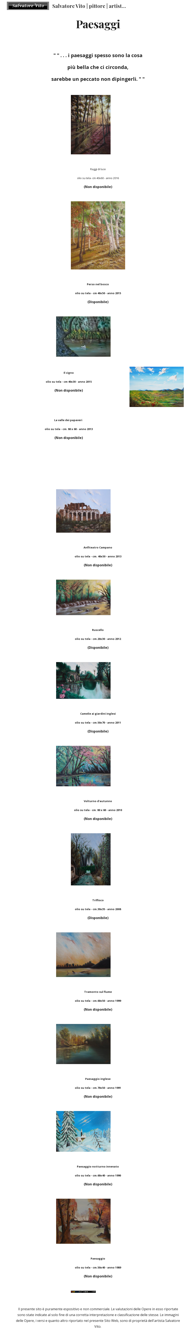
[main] (98, 23)
